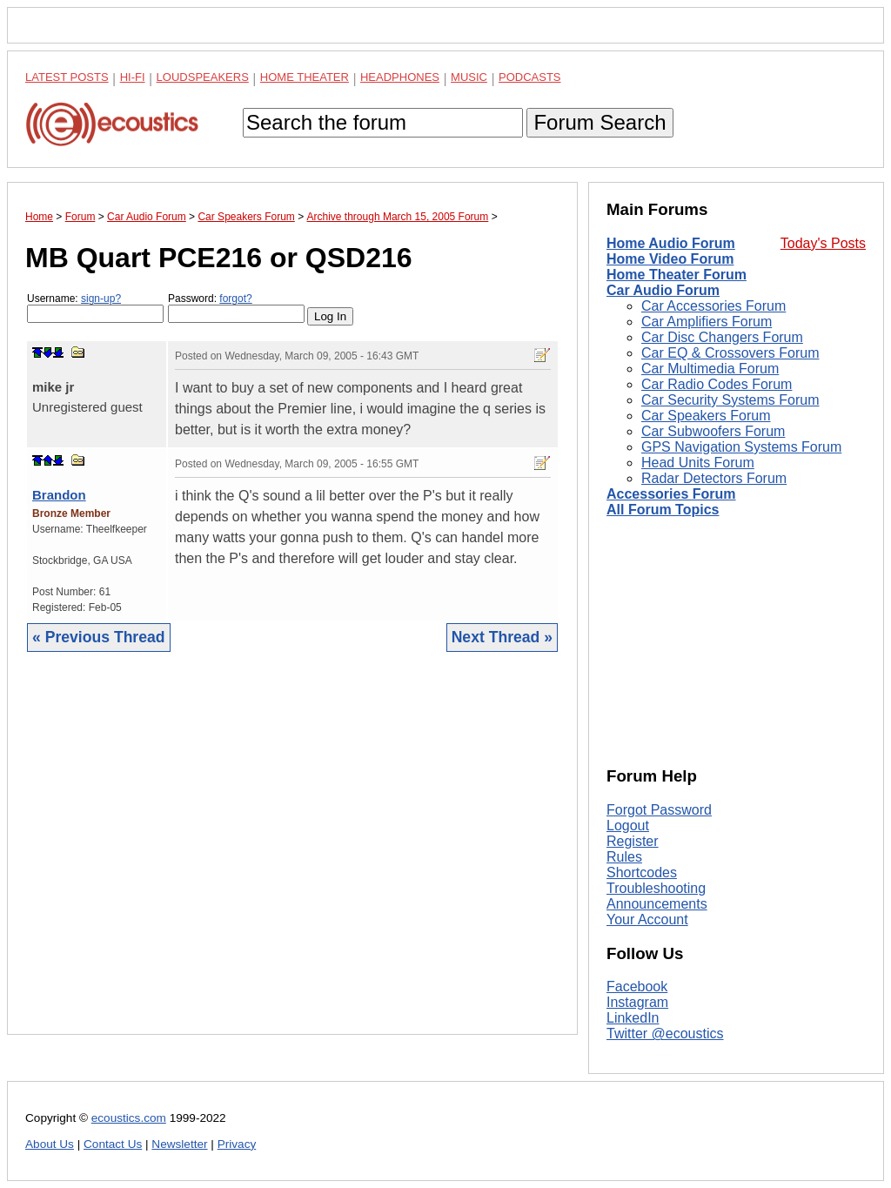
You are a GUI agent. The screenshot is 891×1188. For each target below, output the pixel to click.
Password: (236, 307)
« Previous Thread (98, 637)
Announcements (656, 903)
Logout (627, 825)
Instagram (637, 1002)
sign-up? (101, 298)
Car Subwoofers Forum (713, 431)
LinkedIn (633, 1017)
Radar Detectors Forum (714, 478)
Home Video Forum (670, 259)
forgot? (235, 298)
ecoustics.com (128, 1117)
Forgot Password (659, 809)
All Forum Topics (662, 509)
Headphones (399, 77)
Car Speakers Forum (706, 415)
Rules (624, 856)
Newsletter (179, 1144)
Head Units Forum (697, 462)
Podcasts (530, 77)
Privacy (237, 1144)
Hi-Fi (132, 77)
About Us (49, 1144)
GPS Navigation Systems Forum (741, 447)
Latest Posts (67, 77)
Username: (95, 307)
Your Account (647, 919)
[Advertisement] (292, 856)
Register (632, 841)
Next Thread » (502, 637)
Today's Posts (823, 243)
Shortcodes (641, 872)
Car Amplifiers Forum (706, 321)
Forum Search (599, 122)
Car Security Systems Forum (730, 400)
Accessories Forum (671, 494)
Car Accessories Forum (713, 306)
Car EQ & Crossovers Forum (730, 353)
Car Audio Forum (663, 290)
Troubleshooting (656, 888)
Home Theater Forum (676, 274)
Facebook (636, 986)
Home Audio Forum (670, 243)
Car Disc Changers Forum (722, 337)
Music (469, 77)
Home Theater (304, 77)
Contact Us (113, 1144)
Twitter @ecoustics (665, 1033)
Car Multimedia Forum (710, 368)
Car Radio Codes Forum (716, 384)
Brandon (59, 494)
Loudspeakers (203, 77)
